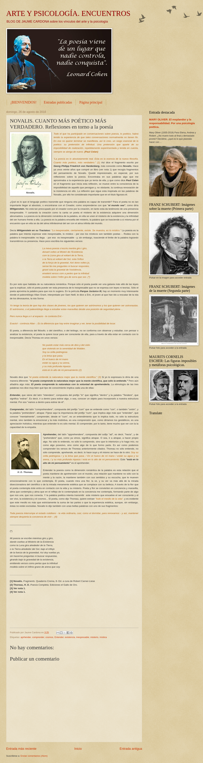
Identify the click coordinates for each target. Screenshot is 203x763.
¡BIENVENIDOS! (23, 102)
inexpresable (82, 637)
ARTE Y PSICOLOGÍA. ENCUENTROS (68, 13)
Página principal (90, 102)
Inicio (78, 748)
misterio (94, 637)
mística (103, 637)
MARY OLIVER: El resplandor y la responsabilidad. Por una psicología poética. (172, 123)
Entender (59, 637)
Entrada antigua (131, 748)
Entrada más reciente (21, 748)
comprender (38, 637)
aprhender (26, 637)
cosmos (49, 637)
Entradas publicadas (58, 102)
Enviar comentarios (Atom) (34, 756)
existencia (70, 637)
